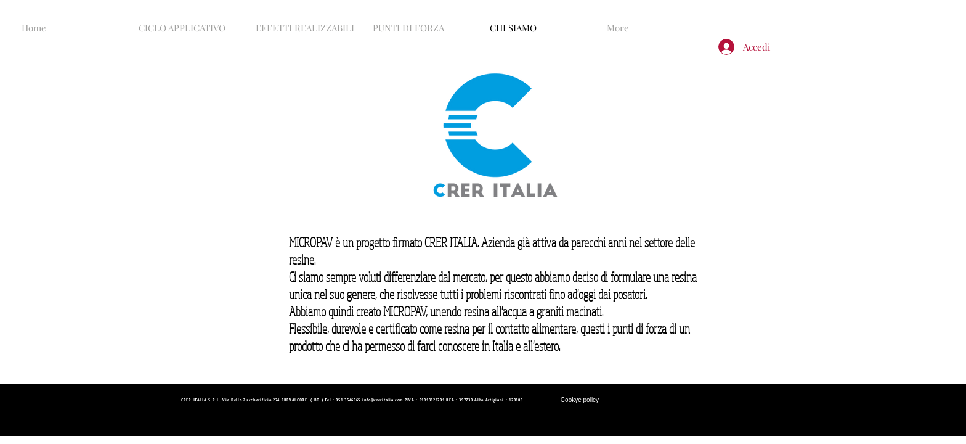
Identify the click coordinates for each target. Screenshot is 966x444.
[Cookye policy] (579, 400)
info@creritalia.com (382, 400)
